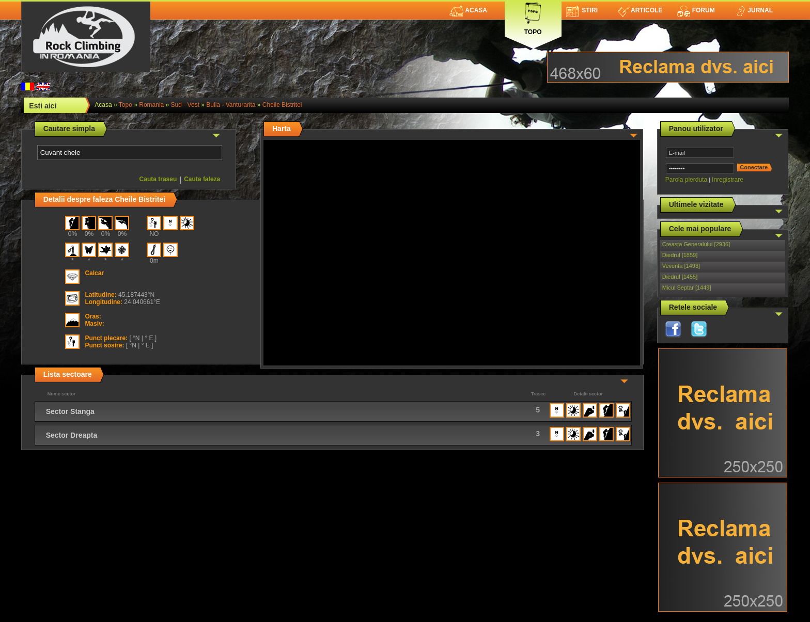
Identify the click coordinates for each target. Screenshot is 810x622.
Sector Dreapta (72, 435)
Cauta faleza (202, 179)
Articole (640, 10)
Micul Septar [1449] (686, 287)
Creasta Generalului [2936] (696, 244)
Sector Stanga (70, 411)
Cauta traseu (158, 179)
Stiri (582, 10)
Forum (696, 10)
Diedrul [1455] (680, 277)
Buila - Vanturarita (230, 104)
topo (125, 104)
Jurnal (754, 10)
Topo (533, 17)
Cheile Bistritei (282, 104)
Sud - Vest (185, 104)
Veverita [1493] (681, 266)
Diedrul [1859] (680, 255)
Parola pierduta (686, 179)
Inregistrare (727, 179)
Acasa (468, 10)
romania (151, 104)
